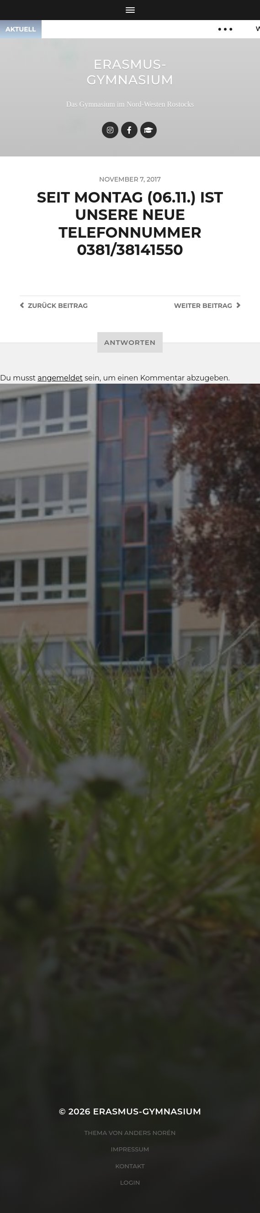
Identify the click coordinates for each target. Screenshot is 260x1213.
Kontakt (130, 1166)
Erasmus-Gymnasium (130, 72)
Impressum (130, 1149)
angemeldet (60, 378)
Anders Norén (149, 1132)
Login (130, 1182)
